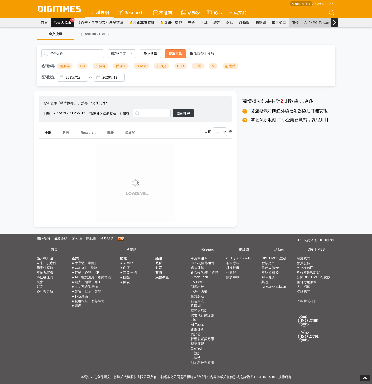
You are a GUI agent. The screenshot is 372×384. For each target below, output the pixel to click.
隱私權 (91, 239)
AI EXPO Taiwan (317, 22)
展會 (40, 282)
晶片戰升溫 (45, 258)
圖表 (110, 133)
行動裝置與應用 (202, 339)
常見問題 (107, 239)
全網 (48, 133)
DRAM (141, 66)
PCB (180, 66)
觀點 (229, 22)
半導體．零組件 (86, 263)
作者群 (231, 272)
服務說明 (60, 239)
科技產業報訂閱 (308, 272)
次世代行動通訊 (202, 315)
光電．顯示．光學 (88, 291)
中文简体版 (308, 240)
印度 (126, 268)
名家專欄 (232, 263)
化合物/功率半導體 (204, 272)
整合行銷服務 (307, 282)
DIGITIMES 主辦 (273, 258)
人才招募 (303, 287)
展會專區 (162, 277)
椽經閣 (162, 12)
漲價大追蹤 (64, 21)
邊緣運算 (197, 268)
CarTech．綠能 (86, 268)
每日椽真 (279, 22)
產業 (191, 22)
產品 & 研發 (270, 272)
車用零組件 (199, 258)
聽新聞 (260, 22)
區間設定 (48, 77)
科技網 (99, 12)
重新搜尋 (183, 113)
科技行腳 (232, 268)
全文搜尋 (150, 53)
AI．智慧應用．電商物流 (93, 277)
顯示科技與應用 (202, 363)
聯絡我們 (303, 291)
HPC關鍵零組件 (202, 263)
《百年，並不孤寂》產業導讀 (100, 22)
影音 (214, 12)
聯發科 (121, 66)
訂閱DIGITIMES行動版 (313, 277)
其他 (264, 282)
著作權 (77, 239)
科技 (66, 133)
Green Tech (199, 277)
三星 (198, 66)
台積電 (100, 66)
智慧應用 (268, 263)
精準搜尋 (175, 53)
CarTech (197, 348)
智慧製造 (197, 296)
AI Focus (197, 325)
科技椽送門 (45, 277)
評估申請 (318, 3)
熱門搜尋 (48, 66)
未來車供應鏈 (141, 22)
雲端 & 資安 (270, 268)
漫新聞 (244, 22)
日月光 (162, 66)
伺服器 (65, 66)
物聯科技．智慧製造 (90, 301)
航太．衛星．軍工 (88, 282)
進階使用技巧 (202, 54)
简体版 (306, 4)
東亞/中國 (130, 272)
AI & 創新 (268, 277)
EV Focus (198, 282)
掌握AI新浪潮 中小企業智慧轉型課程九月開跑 (294, 119)
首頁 (44, 22)
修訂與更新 (45, 291)
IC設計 (196, 353)
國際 (126, 277)
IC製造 (196, 358)
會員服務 (303, 263)
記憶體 (230, 66)
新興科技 (197, 287)
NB (82, 66)
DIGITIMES (316, 249)
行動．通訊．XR (87, 272)
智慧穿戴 (197, 344)
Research (131, 12)
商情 (295, 22)
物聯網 (196, 306)
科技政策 (81, 296)
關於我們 (43, 239)
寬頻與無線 (199, 310)
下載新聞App (306, 301)
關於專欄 (232, 277)
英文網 (237, 12)
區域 (204, 22)
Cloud (195, 320)
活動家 (190, 12)
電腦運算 (197, 329)
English (328, 240)
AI (213, 66)
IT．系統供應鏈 (86, 287)
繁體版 (296, 4)
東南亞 (128, 263)
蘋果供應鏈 (171, 22)
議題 (216, 22)
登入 (331, 3)
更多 (308, 101)
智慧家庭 (197, 301)
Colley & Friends (238, 258)
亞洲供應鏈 (199, 291)
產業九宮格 (45, 272)
